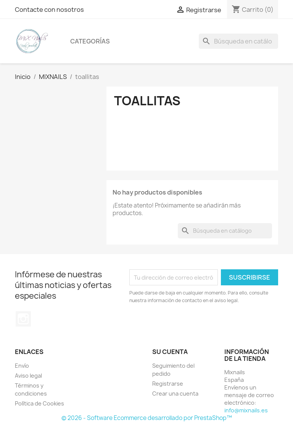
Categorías (90, 41)
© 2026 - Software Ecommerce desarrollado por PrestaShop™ (146, 418)
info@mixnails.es (246, 410)
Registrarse (167, 383)
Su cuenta (170, 352)
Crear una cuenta (175, 393)
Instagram (23, 319)
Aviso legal (28, 375)
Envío (22, 365)
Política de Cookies (39, 403)
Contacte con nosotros (49, 9)
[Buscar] (238, 41)
